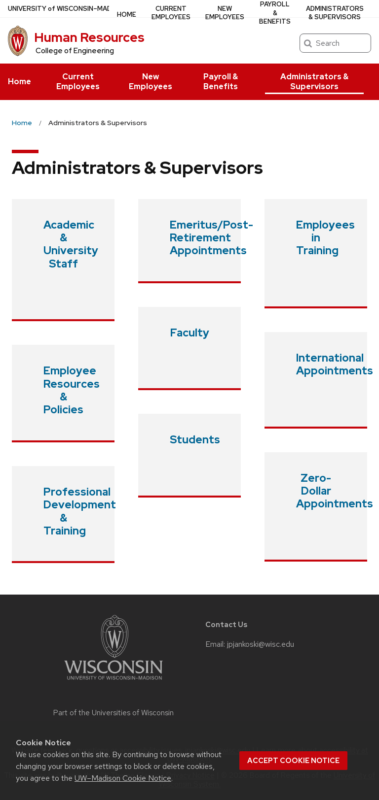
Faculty (189, 333)
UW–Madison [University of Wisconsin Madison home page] (67, 8)
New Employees (150, 81)
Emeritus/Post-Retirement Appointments (211, 238)
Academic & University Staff (70, 244)
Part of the (113, 713)
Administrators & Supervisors (314, 81)
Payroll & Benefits (220, 81)
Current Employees (78, 81)
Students (195, 440)
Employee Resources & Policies (71, 390)
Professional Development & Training (79, 511)
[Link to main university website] (113, 681)
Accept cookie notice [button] (293, 761)
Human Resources (89, 37)
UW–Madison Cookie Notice (123, 778)
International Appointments (334, 364)
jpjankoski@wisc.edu (260, 644)
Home (19, 81)
